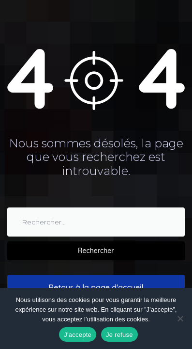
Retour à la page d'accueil (96, 287)
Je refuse (119, 334)
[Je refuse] (180, 318)
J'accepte (77, 334)
